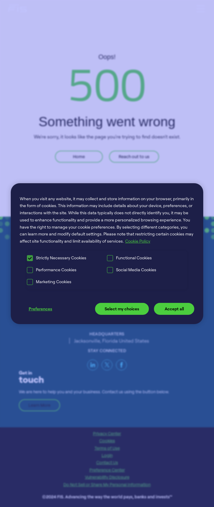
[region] (107, 253)
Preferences (40, 308)
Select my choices (122, 308)
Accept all (174, 308)
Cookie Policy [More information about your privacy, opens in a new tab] (137, 241)
